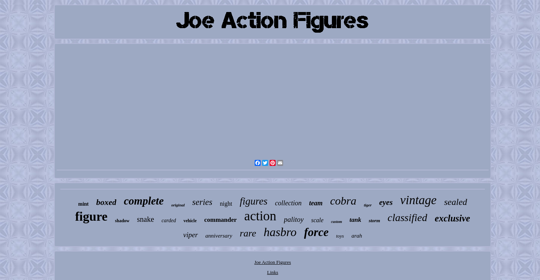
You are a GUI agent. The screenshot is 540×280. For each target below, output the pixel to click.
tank (355, 219)
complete (144, 201)
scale (317, 220)
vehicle (189, 220)
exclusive (452, 218)
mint (83, 204)
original (178, 205)
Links (272, 272)
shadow (122, 220)
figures (253, 201)
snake (145, 219)
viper (190, 235)
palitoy (294, 219)
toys (340, 236)
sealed (455, 202)
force (316, 232)
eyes (386, 202)
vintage (418, 200)
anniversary (219, 236)
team (315, 203)
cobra (343, 200)
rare (248, 233)
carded (169, 220)
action (260, 216)
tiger (368, 205)
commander (220, 219)
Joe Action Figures (272, 262)
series (202, 202)
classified (408, 217)
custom (336, 222)
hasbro (280, 232)
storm (374, 220)
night (226, 203)
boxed (106, 202)
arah (356, 236)
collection (288, 203)
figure (91, 216)
